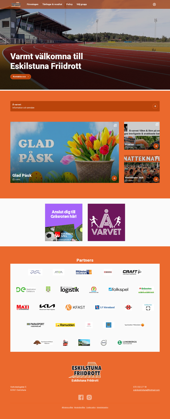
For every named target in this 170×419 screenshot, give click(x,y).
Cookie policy (91, 407)
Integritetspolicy (102, 407)
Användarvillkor (79, 407)
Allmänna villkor (67, 407)
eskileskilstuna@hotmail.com (146, 390)
